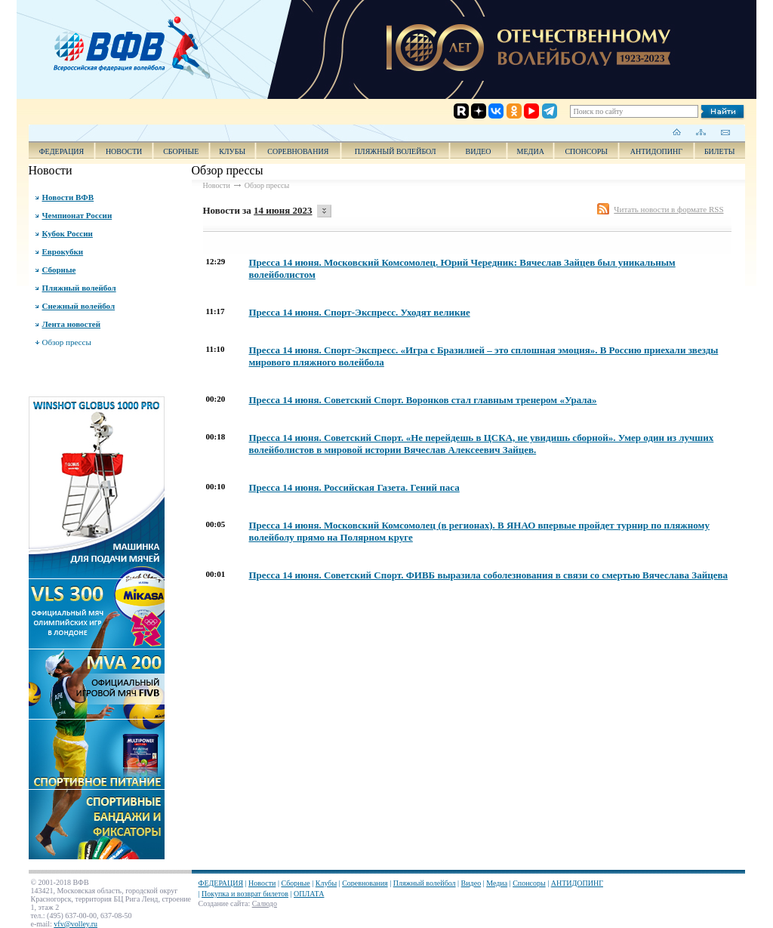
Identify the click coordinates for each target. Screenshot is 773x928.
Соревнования (297, 151)
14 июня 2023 (283, 210)
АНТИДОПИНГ (656, 151)
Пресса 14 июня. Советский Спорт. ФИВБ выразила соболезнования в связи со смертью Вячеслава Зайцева (488, 575)
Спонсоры (586, 151)
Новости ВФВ (68, 197)
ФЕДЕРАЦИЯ (62, 151)
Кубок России (67, 233)
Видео (471, 883)
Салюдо (264, 903)
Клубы (232, 151)
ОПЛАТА (309, 893)
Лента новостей (71, 323)
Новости (124, 151)
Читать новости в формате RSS (668, 209)
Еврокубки (63, 251)
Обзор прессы (66, 342)
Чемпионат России (77, 215)
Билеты (719, 151)
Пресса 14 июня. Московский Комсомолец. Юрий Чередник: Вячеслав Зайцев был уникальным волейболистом (462, 268)
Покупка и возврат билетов (245, 893)
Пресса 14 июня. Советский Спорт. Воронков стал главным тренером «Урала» (423, 399)
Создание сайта (223, 903)
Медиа (530, 151)
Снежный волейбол (78, 305)
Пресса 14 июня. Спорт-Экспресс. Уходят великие (359, 312)
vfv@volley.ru (75, 924)
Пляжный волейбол (395, 151)
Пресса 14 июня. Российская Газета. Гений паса (354, 487)
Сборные (181, 151)
